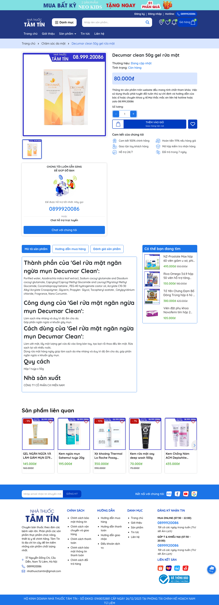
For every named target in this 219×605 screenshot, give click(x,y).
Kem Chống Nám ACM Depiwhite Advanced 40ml (177, 456)
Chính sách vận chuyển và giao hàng (80, 530)
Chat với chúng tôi (64, 230)
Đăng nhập (155, 14)
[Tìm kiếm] (147, 22)
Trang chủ (30, 33)
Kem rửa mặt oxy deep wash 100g (142, 456)
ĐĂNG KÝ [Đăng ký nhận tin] (72, 493)
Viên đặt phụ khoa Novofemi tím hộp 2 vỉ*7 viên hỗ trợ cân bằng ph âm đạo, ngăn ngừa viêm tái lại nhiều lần (179, 310)
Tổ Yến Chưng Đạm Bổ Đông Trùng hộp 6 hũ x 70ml (179, 293)
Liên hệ (99, 33)
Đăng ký (139, 14)
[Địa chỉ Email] (51, 494)
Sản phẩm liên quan (48, 410)
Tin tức (85, 33)
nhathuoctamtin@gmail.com (44, 571)
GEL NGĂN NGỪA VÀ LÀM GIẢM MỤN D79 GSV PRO (37, 456)
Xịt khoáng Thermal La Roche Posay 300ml (108, 456)
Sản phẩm (66, 33)
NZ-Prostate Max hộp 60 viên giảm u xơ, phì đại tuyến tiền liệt (178, 259)
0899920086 (186, 14)
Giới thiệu (48, 33)
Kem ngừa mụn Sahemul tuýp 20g (71, 456)
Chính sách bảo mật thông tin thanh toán (80, 551)
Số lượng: (118, 106)
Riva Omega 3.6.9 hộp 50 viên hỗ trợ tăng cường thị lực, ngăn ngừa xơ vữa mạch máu (178, 276)
